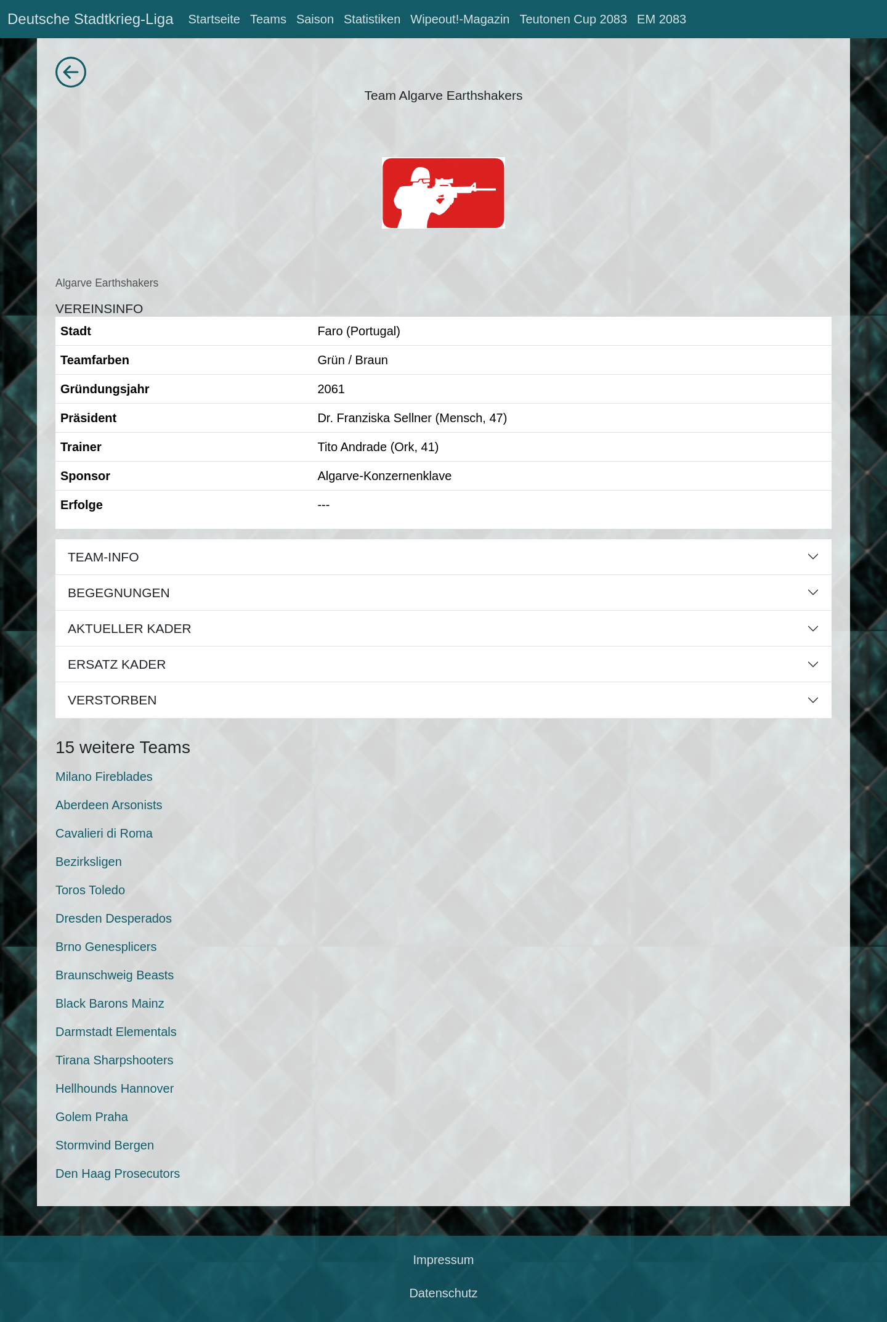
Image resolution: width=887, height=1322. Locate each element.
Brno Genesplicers (106, 946)
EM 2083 (661, 19)
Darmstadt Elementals (116, 1031)
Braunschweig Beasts (114, 975)
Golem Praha (91, 1117)
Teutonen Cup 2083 (573, 19)
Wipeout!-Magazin (459, 19)
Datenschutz (443, 1293)
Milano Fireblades (104, 776)
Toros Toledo (90, 890)
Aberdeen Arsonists (108, 805)
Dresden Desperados (113, 918)
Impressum (443, 1260)
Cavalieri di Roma (104, 833)
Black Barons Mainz (109, 1003)
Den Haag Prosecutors (117, 1173)
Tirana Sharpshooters (114, 1060)
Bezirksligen (88, 861)
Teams (268, 19)
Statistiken (372, 19)
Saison (315, 19)
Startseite (214, 19)
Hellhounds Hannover (114, 1088)
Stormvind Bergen (104, 1145)
